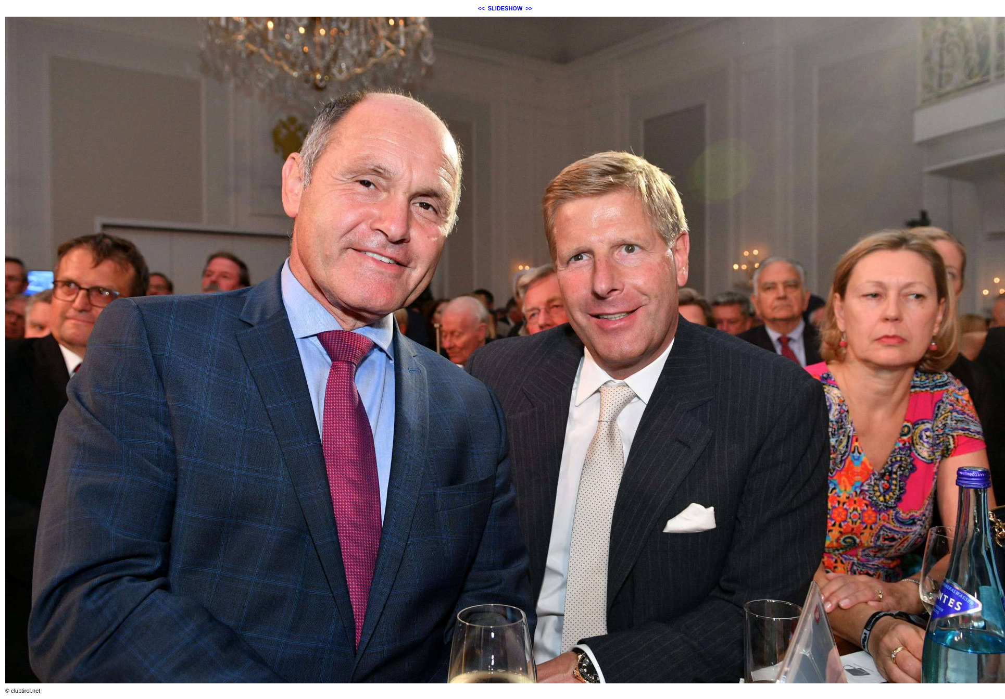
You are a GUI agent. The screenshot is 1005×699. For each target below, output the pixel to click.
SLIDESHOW (505, 8)
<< (481, 8)
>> (528, 8)
